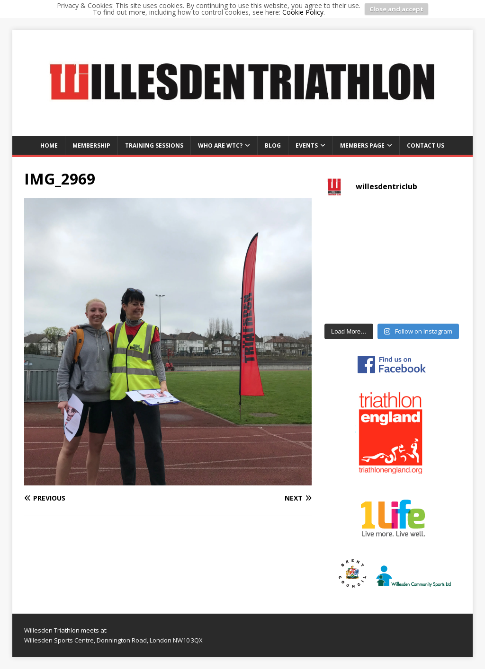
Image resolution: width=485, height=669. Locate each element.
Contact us (425, 145)
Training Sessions (154, 145)
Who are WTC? (220, 145)
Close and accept (396, 9)
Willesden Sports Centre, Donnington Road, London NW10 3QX (113, 640)
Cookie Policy (302, 12)
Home (49, 145)
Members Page (362, 145)
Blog (273, 145)
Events (307, 145)
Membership (91, 145)
